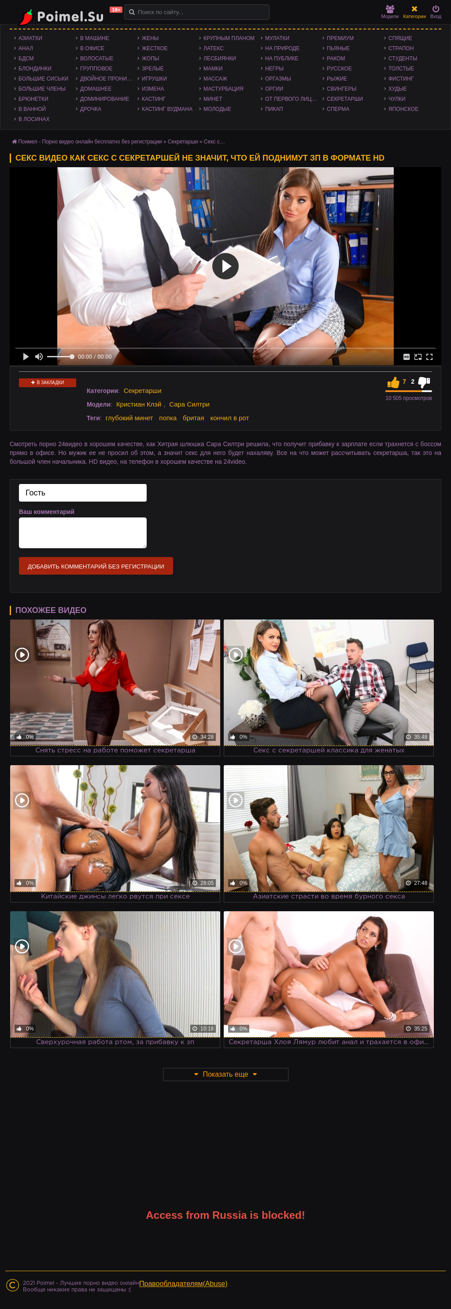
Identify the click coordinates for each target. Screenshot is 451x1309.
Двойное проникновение (108, 79)
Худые (397, 89)
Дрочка (90, 109)
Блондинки (35, 69)
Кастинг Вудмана (167, 109)
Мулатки (277, 38)
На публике (282, 58)
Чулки (397, 99)
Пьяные (338, 48)
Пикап (274, 109)
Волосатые (96, 58)
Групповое (96, 69)
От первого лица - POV (293, 99)
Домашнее (95, 89)
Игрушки (154, 79)
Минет (212, 99)
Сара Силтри (189, 404)
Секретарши (345, 99)
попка (168, 418)
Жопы (150, 58)
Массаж (215, 79)
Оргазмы (278, 79)
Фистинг (401, 79)
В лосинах (34, 119)
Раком (336, 58)
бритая (193, 418)
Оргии (274, 89)
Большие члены (42, 89)
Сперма (338, 109)
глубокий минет (129, 418)
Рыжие (337, 79)
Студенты (402, 58)
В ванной (32, 109)
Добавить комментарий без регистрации (96, 566)
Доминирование (104, 99)
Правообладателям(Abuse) (183, 1283)
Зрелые (153, 69)
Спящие (400, 38)
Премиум (340, 38)
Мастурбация (223, 89)
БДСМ (26, 58)
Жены (150, 38)
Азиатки (30, 38)
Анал (25, 48)
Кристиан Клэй (139, 404)
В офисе (92, 48)
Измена (153, 89)
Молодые (217, 109)
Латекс (213, 48)
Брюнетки (33, 99)
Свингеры (341, 89)
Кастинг (154, 99)
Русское (339, 69)
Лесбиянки (219, 58)
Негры (274, 69)
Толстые (401, 69)
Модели (390, 12)
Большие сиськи (43, 79)
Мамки (213, 69)
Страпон (401, 48)
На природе (282, 48)
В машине (94, 38)
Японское (403, 109)
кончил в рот (229, 418)
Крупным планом (229, 38)
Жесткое (155, 48)
